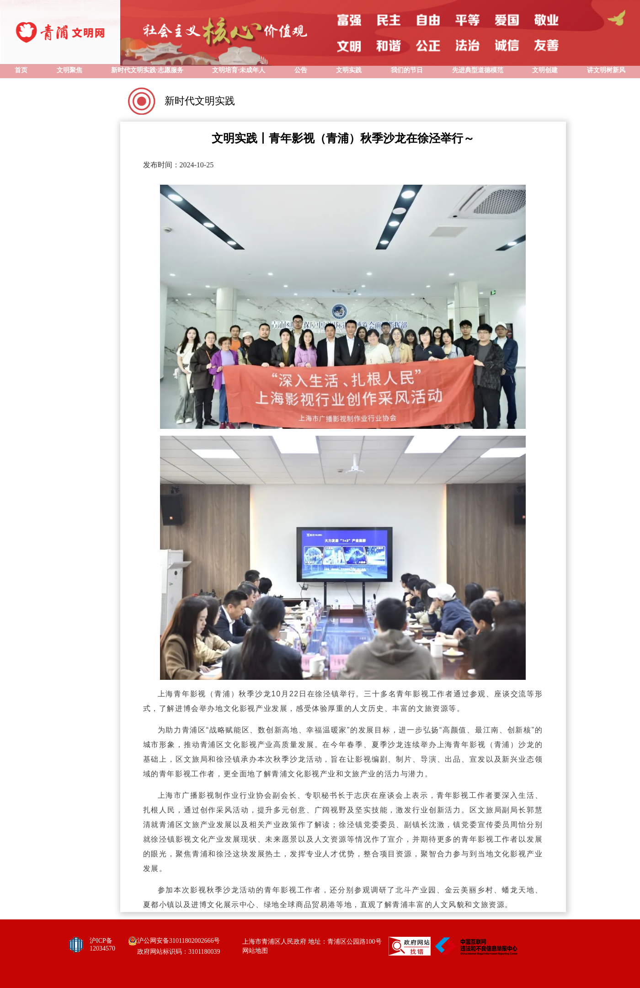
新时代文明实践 (200, 101)
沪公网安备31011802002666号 (178, 940)
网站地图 (255, 950)
